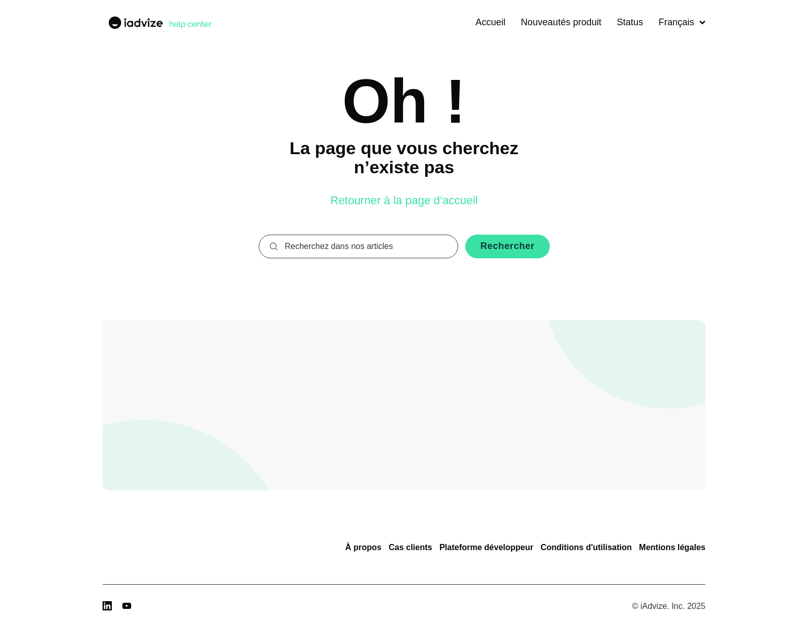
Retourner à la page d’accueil (404, 200)
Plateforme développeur (486, 547)
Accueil (491, 22)
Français (682, 22)
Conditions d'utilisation (586, 547)
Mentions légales (672, 547)
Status (630, 22)
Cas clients (410, 547)
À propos (363, 547)
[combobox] (359, 246)
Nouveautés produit (561, 22)
